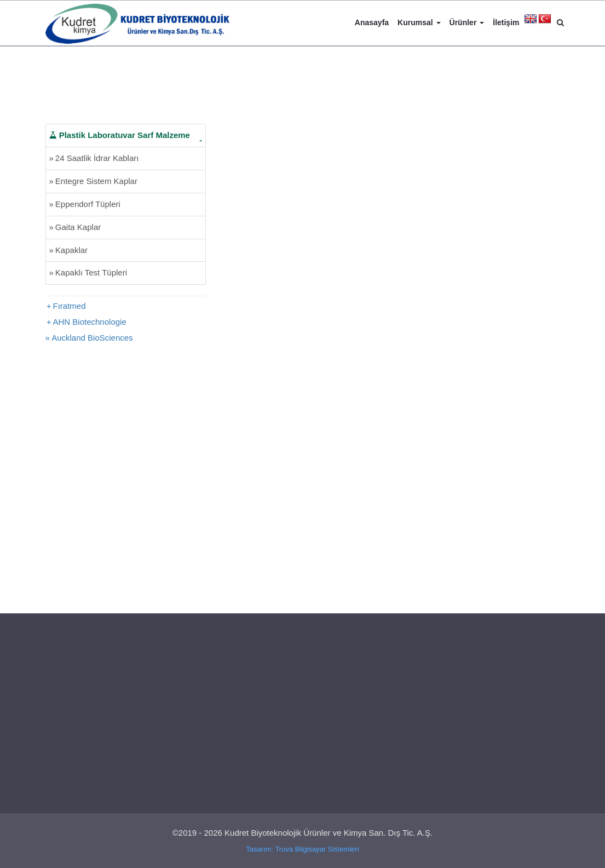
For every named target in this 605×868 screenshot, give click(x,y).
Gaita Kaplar (75, 227)
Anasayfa (372, 22)
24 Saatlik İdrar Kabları (94, 158)
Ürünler (467, 22)
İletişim (506, 22)
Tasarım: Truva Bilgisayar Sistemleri (302, 849)
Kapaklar (68, 250)
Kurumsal (418, 22)
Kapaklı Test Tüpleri (88, 272)
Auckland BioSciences (91, 337)
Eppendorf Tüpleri (84, 204)
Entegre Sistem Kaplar (93, 181)
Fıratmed (69, 306)
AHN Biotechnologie (89, 321)
